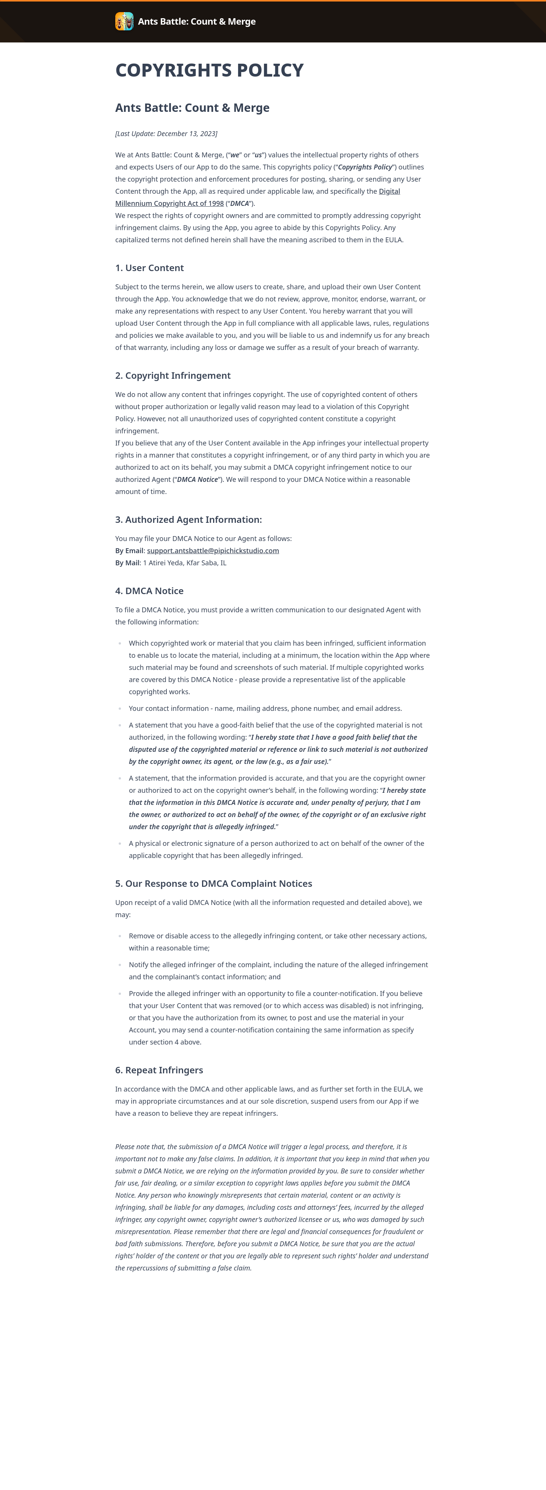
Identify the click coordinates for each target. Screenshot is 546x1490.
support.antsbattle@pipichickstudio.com (213, 550)
